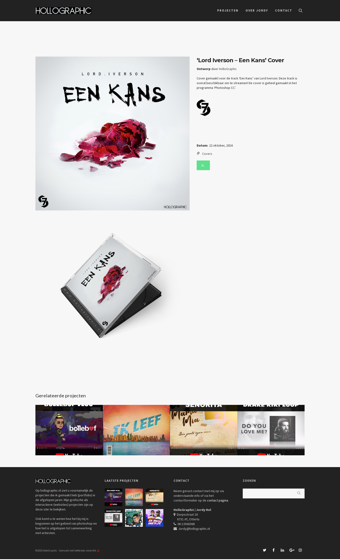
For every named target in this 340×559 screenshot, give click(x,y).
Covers (207, 154)
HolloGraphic (228, 69)
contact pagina (217, 500)
